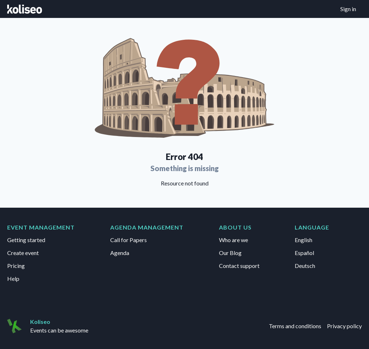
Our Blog (230, 252)
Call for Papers (128, 239)
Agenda (119, 252)
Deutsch (305, 265)
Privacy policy (344, 325)
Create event (23, 252)
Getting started (26, 239)
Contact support (239, 265)
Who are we (233, 239)
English (303, 239)
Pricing (16, 265)
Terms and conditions (295, 325)
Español (304, 252)
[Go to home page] (24, 9)
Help (13, 278)
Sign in (348, 8)
